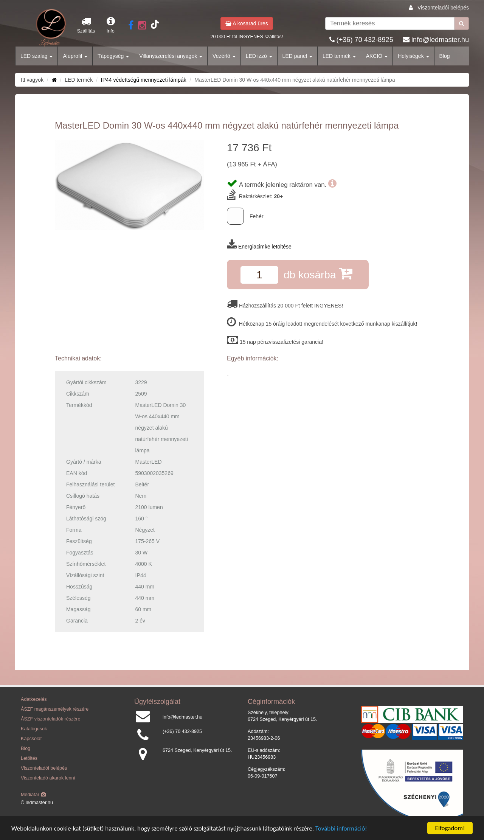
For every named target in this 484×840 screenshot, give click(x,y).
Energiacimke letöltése (265, 247)
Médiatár (33, 794)
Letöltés (29, 758)
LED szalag (36, 56)
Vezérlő (224, 56)
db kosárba (318, 273)
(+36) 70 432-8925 (365, 39)
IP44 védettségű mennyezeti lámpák (143, 80)
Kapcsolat (31, 738)
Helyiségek (413, 56)
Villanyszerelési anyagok (170, 56)
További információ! (341, 828)
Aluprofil (75, 56)
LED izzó (259, 56)
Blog (444, 56)
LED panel (297, 56)
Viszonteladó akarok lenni (48, 778)
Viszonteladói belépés (443, 8)
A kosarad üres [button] (246, 23)
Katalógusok (34, 728)
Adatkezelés (34, 699)
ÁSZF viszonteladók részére (50, 719)
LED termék (339, 56)
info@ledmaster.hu (440, 39)
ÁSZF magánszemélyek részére (54, 709)
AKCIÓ (377, 56)
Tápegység (113, 56)
